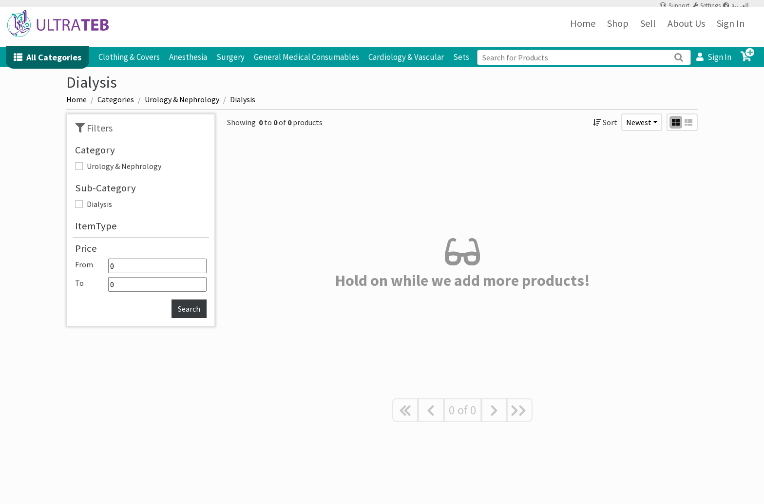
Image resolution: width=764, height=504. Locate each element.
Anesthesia (188, 57)
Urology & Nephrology (124, 166)
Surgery (230, 57)
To (141, 284)
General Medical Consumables (306, 57)
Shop (618, 29)
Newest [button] (638, 122)
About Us (686, 29)
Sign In (731, 29)
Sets (461, 57)
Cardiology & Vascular (406, 57)
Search (189, 309)
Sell (648, 29)
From (141, 266)
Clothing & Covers (129, 57)
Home (582, 29)
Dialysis (99, 204)
